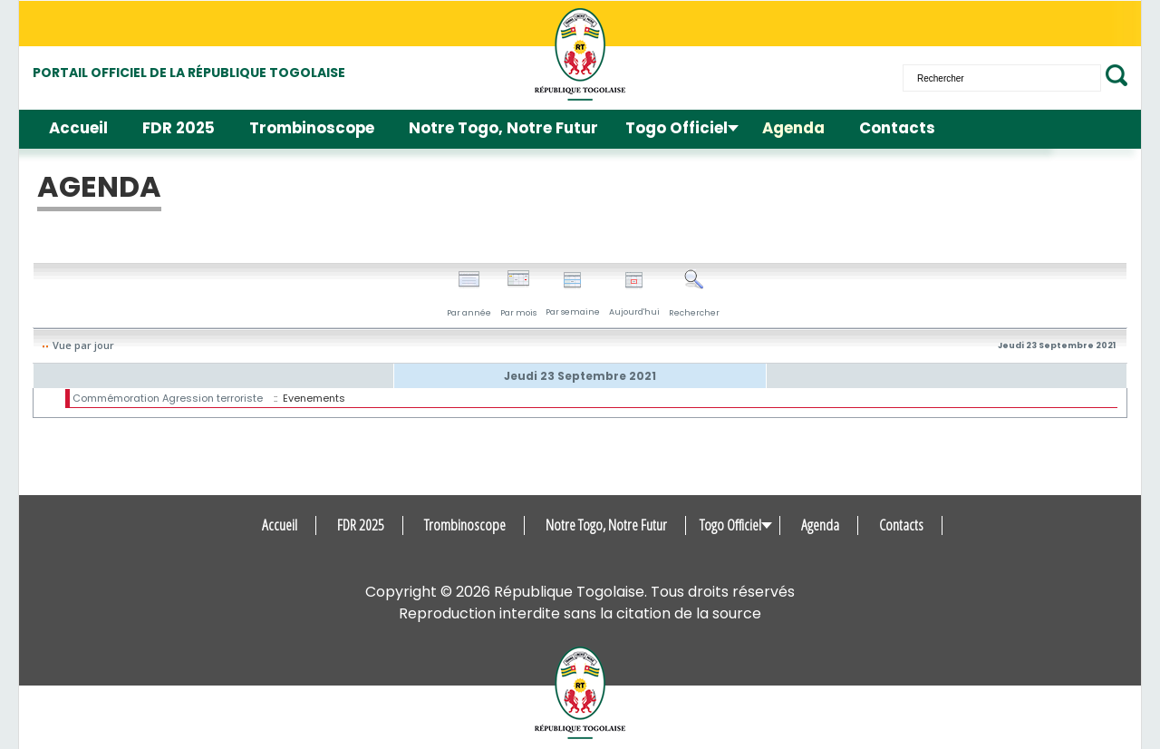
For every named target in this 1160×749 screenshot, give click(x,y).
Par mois (518, 293)
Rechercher (694, 293)
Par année (469, 293)
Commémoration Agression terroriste (167, 398)
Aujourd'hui (634, 294)
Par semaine (573, 294)
